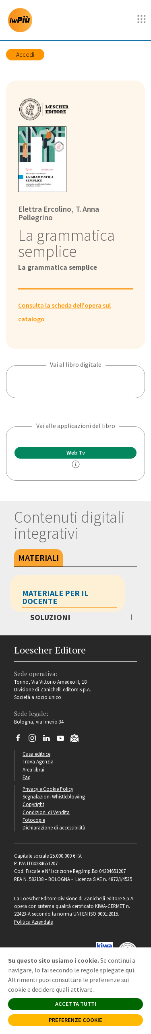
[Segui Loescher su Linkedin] (49, 740)
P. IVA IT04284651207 (36, 863)
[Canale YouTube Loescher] (63, 740)
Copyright (33, 804)
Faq (27, 777)
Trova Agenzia (38, 761)
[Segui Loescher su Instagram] (35, 740)
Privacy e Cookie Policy (48, 789)
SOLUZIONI (50, 617)
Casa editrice (36, 754)
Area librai (33, 769)
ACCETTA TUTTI (75, 1003)
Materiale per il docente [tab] (55, 597)
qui (129, 970)
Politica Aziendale (33, 921)
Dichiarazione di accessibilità (54, 827)
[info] (76, 464)
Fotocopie (34, 820)
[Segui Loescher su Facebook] (21, 740)
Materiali (38, 557)
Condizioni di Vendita (46, 812)
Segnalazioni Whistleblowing (54, 796)
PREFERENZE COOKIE (75, 1020)
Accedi (25, 54)
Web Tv (75, 452)
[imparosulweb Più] (22, 20)
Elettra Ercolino (44, 209)
